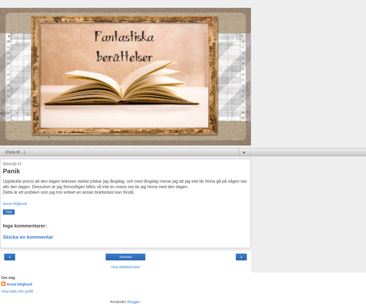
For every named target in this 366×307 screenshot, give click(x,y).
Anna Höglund (19, 284)
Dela (8, 212)
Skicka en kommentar (28, 237)
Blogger (133, 302)
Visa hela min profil (17, 291)
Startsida (125, 257)
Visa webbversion (125, 267)
